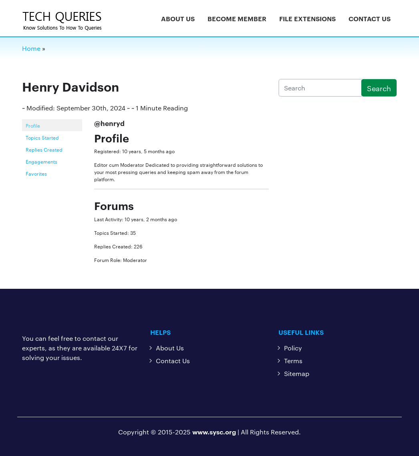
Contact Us (369, 18)
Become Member (236, 18)
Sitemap (296, 373)
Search (379, 88)
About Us (178, 18)
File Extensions (307, 18)
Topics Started (42, 137)
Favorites (36, 173)
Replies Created (44, 149)
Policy (293, 348)
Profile (33, 125)
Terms (293, 360)
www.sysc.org (214, 431)
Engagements (41, 161)
